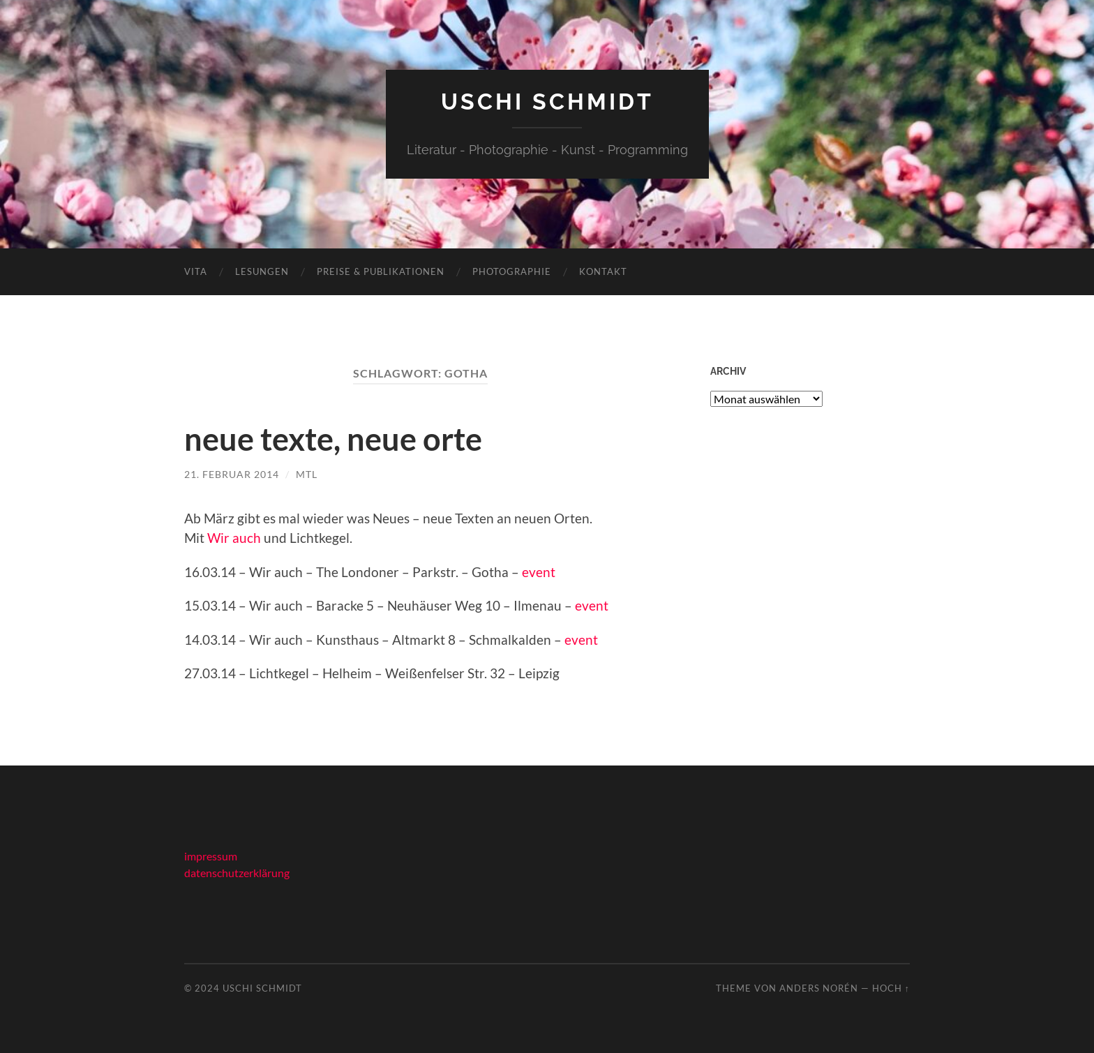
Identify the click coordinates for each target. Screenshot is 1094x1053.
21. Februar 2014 (231, 474)
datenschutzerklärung (237, 872)
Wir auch (234, 538)
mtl (306, 474)
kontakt (603, 271)
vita (195, 271)
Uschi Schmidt (547, 101)
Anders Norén (818, 988)
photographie (511, 271)
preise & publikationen (380, 271)
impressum (210, 855)
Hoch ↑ (891, 988)
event (538, 572)
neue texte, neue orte (333, 439)
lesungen (262, 271)
